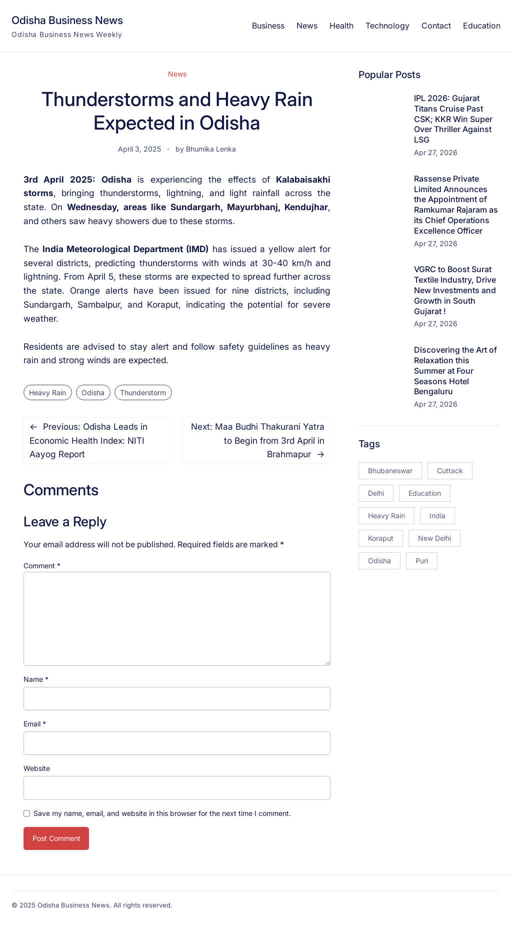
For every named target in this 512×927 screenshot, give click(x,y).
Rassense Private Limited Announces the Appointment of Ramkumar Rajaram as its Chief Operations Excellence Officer (456, 205)
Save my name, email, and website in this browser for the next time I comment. (162, 813)
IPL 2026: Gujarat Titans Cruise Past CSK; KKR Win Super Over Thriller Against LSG (453, 119)
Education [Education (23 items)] (424, 493)
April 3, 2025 (139, 149)
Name (36, 679)
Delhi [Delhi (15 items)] (376, 493)
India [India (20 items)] (438, 515)
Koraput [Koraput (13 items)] (381, 538)
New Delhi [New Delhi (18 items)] (434, 538)
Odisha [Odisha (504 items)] (379, 560)
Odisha (93, 392)
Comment (42, 565)
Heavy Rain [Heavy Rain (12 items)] (386, 515)
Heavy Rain (47, 392)
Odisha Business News (67, 20)
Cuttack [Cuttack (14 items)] (450, 470)
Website (37, 768)
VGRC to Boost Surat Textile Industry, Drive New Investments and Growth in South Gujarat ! (455, 290)
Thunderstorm (143, 392)
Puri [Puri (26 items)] (422, 560)
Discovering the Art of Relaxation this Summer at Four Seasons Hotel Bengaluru (455, 370)
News (177, 74)
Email (35, 723)
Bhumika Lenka (211, 149)
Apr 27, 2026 (436, 152)
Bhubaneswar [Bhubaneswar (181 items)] (390, 470)
